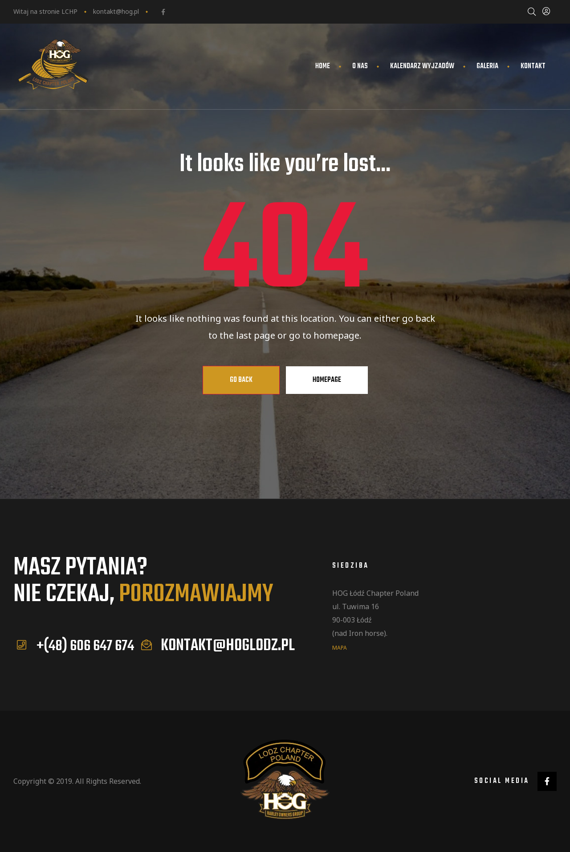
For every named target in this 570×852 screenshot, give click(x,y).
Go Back (241, 380)
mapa (339, 647)
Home (322, 66)
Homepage (327, 380)
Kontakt (533, 66)
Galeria (487, 66)
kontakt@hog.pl (116, 11)
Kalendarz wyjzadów (422, 66)
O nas (360, 66)
